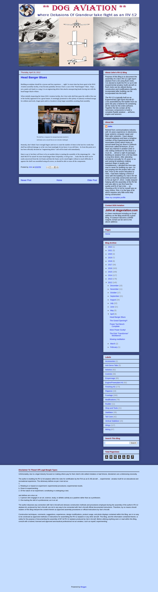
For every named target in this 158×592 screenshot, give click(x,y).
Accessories (110, 361)
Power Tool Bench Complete (117, 325)
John (110, 126)
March (113, 344)
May (112, 310)
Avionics (108, 370)
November (114, 289)
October (113, 293)
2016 (110, 268)
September (115, 296)
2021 (110, 250)
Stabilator (109, 412)
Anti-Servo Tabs (111, 365)
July (112, 303)
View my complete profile (115, 197)
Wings (107, 425)
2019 (110, 258)
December (114, 286)
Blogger (83, 587)
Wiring (107, 429)
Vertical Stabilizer (112, 421)
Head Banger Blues (118, 317)
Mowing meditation (117, 339)
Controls (108, 374)
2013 (110, 279)
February (114, 347)
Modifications (110, 400)
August (113, 300)
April (112, 314)
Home (59, 180)
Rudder (108, 404)
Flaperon (108, 391)
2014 (110, 275)
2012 (110, 282)
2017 (110, 265)
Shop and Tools (111, 408)
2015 (110, 272)
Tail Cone (109, 417)
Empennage (110, 378)
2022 (110, 247)
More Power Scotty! (118, 330)
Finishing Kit (110, 387)
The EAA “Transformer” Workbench (119, 334)
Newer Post (26, 180)
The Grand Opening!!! (118, 321)
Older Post (92, 180)
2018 (110, 261)
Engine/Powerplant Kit (114, 383)
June (112, 307)
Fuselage (109, 395)
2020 (110, 254)
